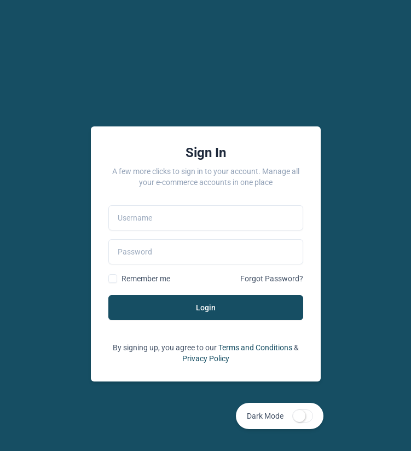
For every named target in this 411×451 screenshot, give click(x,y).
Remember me (145, 278)
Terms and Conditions (255, 347)
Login (206, 307)
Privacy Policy (205, 358)
